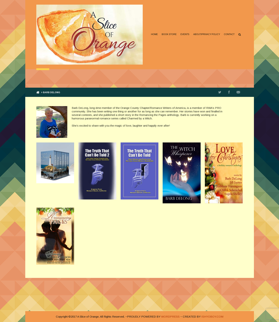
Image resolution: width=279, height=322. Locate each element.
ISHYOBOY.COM (212, 316)
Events (185, 34)
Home (154, 34)
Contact (229, 34)
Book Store (169, 34)
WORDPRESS (170, 316)
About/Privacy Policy (206, 34)
